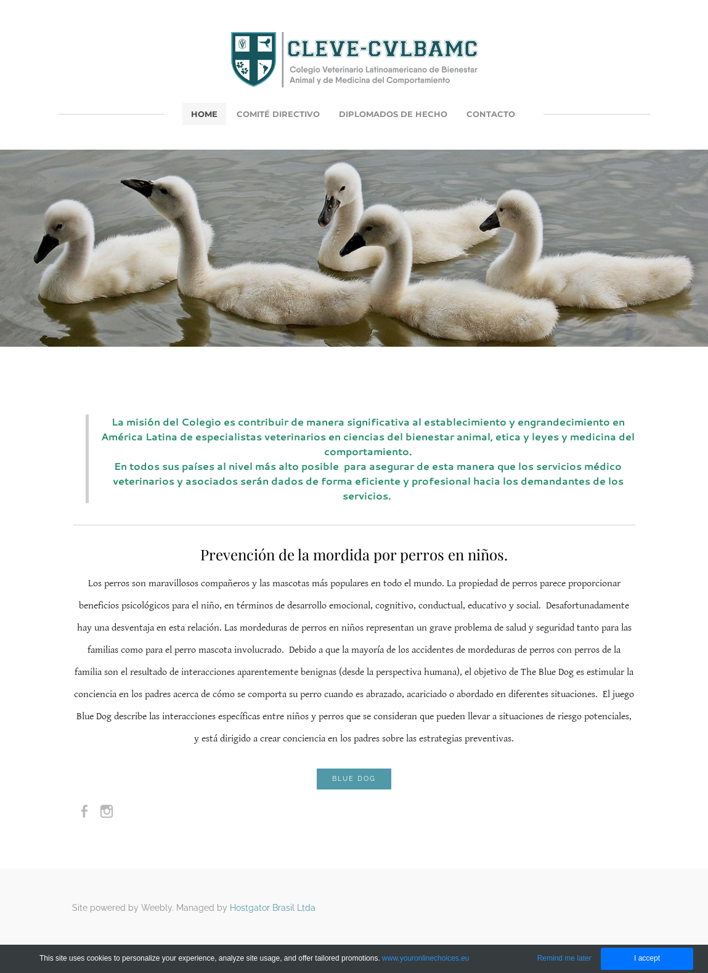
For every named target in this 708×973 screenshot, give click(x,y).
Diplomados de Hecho (393, 114)
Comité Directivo (278, 114)
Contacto (490, 114)
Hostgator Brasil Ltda (272, 908)
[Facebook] (84, 811)
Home (204, 114)
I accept (647, 958)
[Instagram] (106, 811)
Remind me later (564, 958)
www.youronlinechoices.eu (425, 958)
